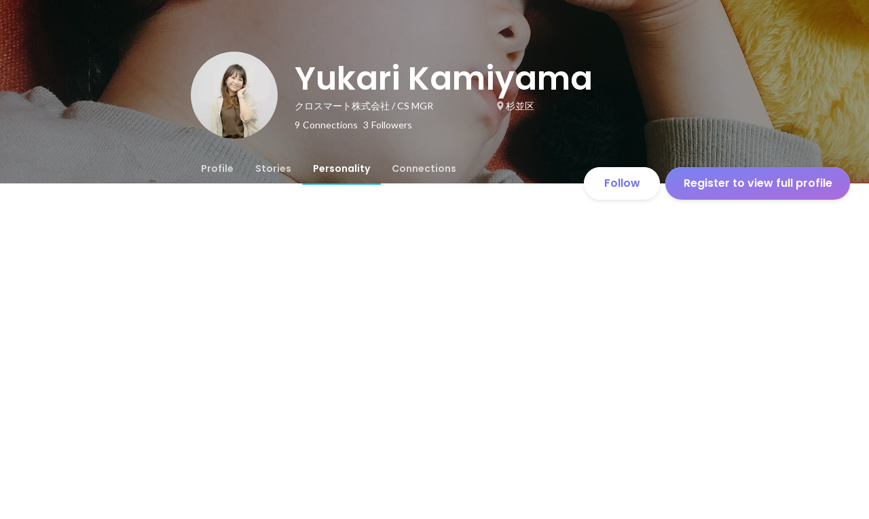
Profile (217, 168)
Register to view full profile (758, 183)
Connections (424, 168)
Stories (273, 168)
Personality (341, 168)
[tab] (217, 168)
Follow (622, 183)
